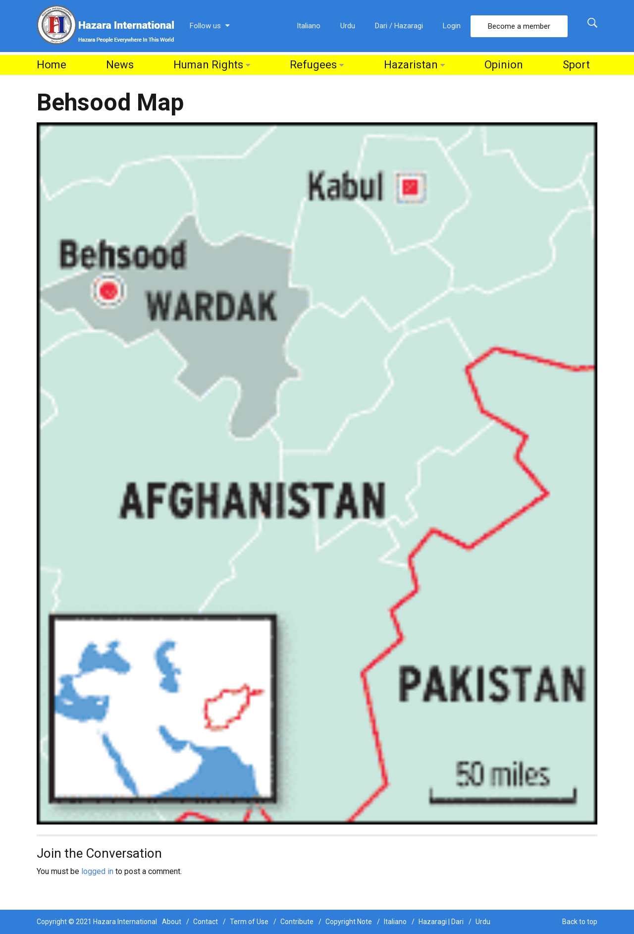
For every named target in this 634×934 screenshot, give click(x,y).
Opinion (503, 64)
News (120, 64)
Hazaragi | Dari (441, 922)
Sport (576, 64)
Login (452, 25)
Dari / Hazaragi (399, 25)
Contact (205, 922)
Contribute (297, 922)
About (171, 922)
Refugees (313, 64)
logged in (97, 871)
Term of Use (249, 922)
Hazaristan (411, 64)
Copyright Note (348, 922)
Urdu (347, 25)
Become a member (519, 26)
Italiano (308, 25)
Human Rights (208, 64)
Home (51, 64)
